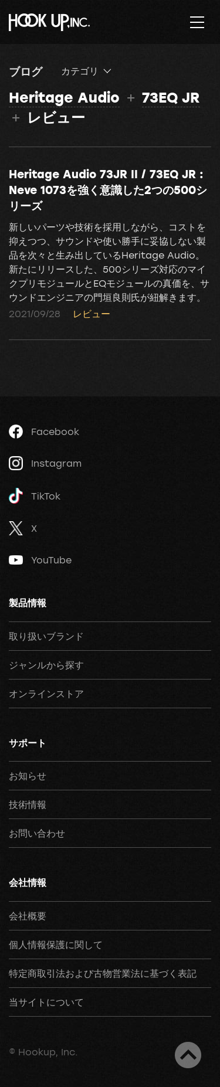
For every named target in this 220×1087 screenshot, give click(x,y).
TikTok (34, 496)
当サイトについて (46, 1002)
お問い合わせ (37, 833)
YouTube (40, 559)
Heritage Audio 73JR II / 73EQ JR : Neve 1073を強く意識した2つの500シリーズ (108, 189)
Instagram (45, 463)
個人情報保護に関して (56, 944)
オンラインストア (46, 693)
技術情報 (27, 804)
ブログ (25, 71)
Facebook (44, 431)
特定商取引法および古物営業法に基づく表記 (103, 973)
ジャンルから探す (46, 664)
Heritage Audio (64, 97)
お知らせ (27, 775)
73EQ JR (171, 97)
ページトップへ (188, 1055)
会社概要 (27, 915)
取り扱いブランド (46, 636)
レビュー (91, 313)
